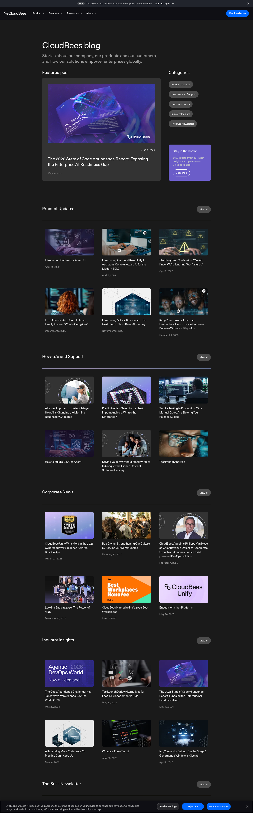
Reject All (193, 806)
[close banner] (248, 3)
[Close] (247, 807)
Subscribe (181, 172)
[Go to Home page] (15, 13)
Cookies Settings (168, 806)
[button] (39, 13)
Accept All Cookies (219, 806)
